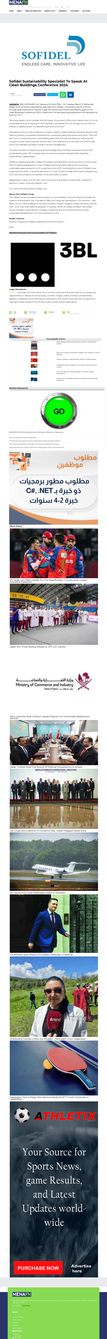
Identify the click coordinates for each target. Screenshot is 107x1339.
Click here (26, 1302)
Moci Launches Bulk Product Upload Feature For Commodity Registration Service (49, 716)
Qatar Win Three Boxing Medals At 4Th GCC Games (37, 646)
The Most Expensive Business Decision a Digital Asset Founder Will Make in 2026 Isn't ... (35, 441)
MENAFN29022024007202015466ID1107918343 (33, 233)
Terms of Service (17, 1313)
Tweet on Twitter (52, 94)
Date (12, 94)
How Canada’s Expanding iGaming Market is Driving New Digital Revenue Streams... (34, 444)
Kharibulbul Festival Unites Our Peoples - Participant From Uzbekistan (47, 1035)
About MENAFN (17, 1324)
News (19, 11)
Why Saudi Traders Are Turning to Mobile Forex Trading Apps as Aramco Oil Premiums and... (37, 447)
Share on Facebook (40, 94)
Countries (74, 11)
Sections (86, 11)
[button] (62, 7)
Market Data (49, 11)
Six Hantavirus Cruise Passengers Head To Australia (37, 890)
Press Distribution (33, 11)
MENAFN (14, 104)
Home (11, 11)
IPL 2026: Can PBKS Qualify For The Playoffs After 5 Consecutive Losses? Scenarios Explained (48, 580)
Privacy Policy (17, 1316)
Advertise (15, 1321)
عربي (57, 7)
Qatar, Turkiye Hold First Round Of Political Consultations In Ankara (46, 765)
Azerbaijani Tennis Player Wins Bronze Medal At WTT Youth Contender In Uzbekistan (49, 1094)
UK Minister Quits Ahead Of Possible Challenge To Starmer (41, 951)
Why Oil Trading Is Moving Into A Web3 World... (23, 437)
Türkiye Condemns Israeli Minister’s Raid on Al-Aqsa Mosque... (76, 359)
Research (63, 11)
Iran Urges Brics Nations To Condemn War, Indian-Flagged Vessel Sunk (48, 828)
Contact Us (16, 1319)
